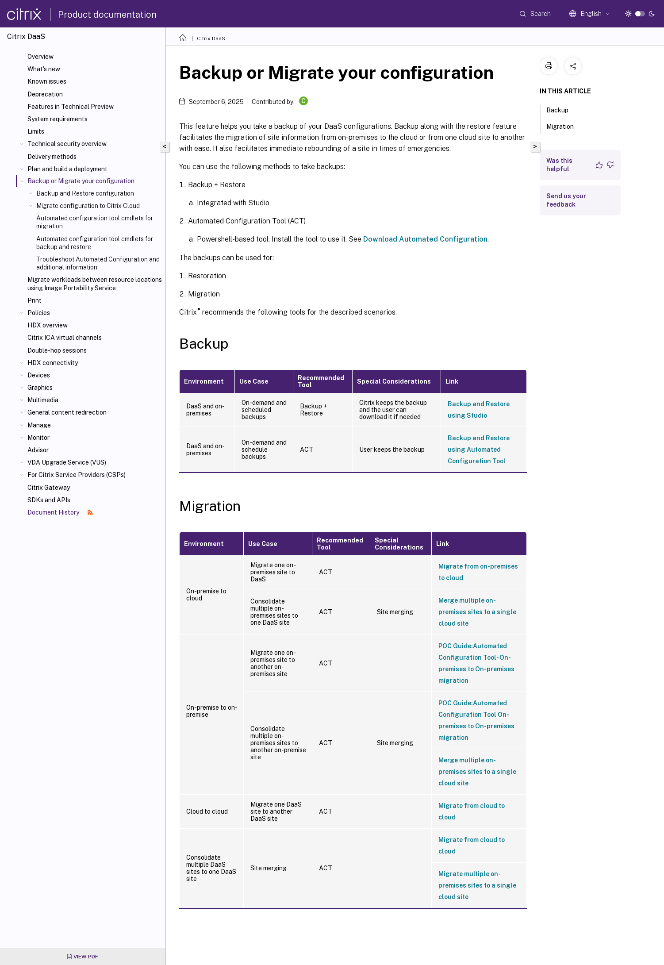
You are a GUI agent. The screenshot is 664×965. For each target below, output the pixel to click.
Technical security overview (67, 143)
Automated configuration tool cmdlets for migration (94, 222)
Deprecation (45, 94)
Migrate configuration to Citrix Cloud (88, 205)
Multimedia (42, 400)
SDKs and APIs (48, 500)
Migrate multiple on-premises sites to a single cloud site (477, 885)
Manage (39, 425)
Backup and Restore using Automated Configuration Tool (479, 449)
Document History (60, 512)
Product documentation (107, 14)
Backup (562, 109)
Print (34, 300)
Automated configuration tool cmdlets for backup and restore (94, 242)
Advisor (38, 450)
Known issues (46, 81)
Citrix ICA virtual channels (64, 337)
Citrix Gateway (48, 487)
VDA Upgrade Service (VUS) (66, 462)
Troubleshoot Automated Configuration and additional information (98, 263)
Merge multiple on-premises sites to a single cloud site (477, 612)
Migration (564, 125)
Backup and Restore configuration (85, 193)
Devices (38, 375)
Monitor (38, 437)
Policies (38, 312)
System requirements (57, 119)
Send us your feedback (566, 200)
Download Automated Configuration (425, 239)
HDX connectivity (52, 362)
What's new (43, 69)
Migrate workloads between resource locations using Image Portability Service (94, 283)
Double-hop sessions (57, 350)
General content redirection (67, 412)
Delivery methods (52, 156)
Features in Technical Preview (70, 106)
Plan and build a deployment (67, 169)
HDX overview (47, 325)
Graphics (40, 387)
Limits (35, 131)
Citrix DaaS (211, 38)
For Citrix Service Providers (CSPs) (76, 474)
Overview (40, 56)
